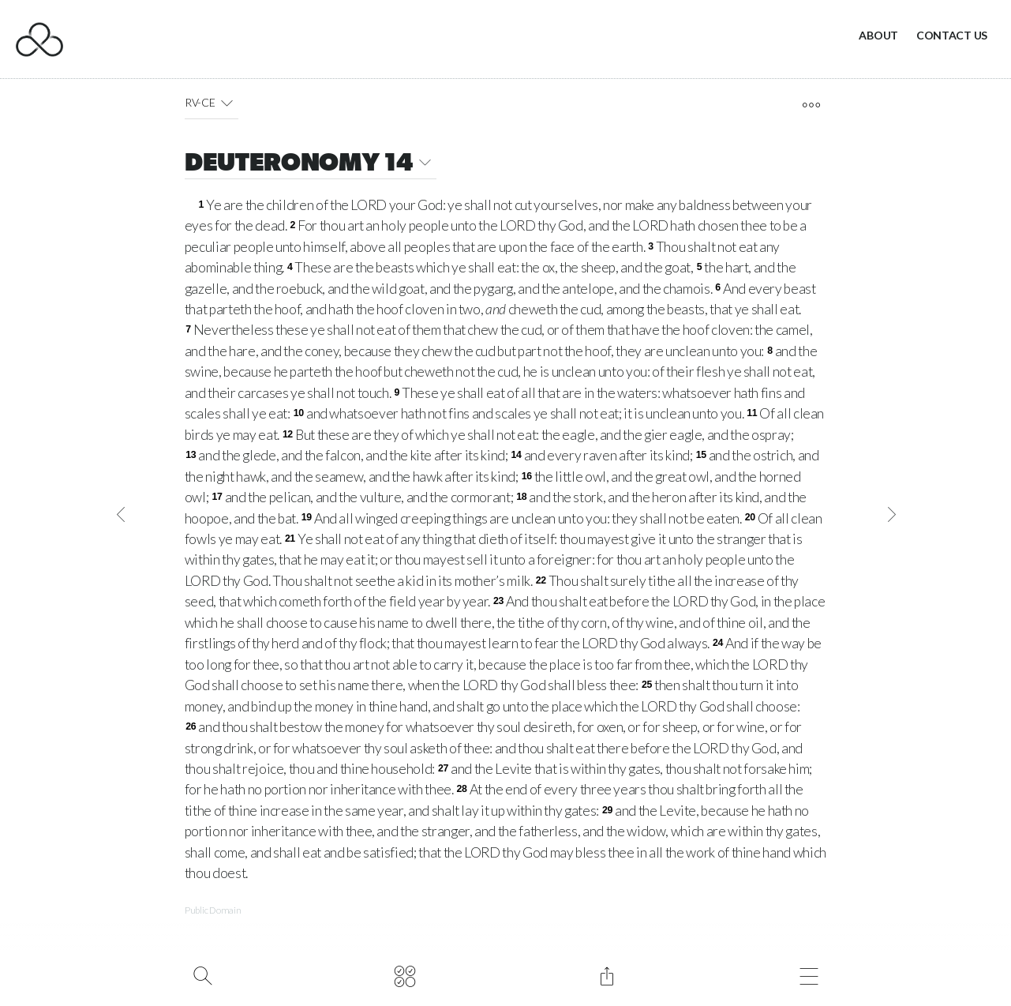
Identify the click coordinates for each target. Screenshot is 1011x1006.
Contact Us (951, 35)
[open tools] (811, 105)
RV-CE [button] (211, 102)
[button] (226, 102)
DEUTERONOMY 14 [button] (310, 164)
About (878, 35)
